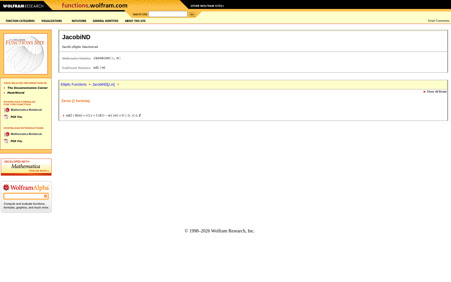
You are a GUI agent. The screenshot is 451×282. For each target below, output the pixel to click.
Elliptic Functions (74, 84)
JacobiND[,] (103, 84)
